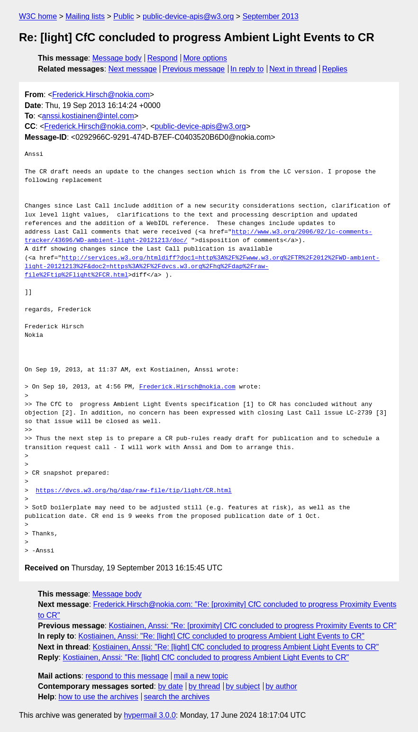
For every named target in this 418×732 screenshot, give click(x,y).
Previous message (194, 69)
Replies (334, 69)
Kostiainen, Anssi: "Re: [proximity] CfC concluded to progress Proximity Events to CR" (252, 626)
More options (205, 58)
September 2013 (271, 16)
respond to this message (126, 676)
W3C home (38, 16)
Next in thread (293, 69)
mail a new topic (201, 676)
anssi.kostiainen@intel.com (88, 116)
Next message (133, 69)
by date (170, 686)
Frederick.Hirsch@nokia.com (101, 94)
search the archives (177, 697)
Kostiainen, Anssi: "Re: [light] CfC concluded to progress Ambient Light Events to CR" (221, 636)
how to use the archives (98, 697)
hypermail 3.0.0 (149, 715)
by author (281, 686)
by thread (204, 686)
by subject (243, 686)
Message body (117, 58)
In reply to (247, 69)
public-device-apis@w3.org (188, 16)
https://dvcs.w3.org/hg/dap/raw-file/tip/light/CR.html (133, 491)
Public (123, 16)
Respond (162, 58)
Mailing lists (85, 16)
